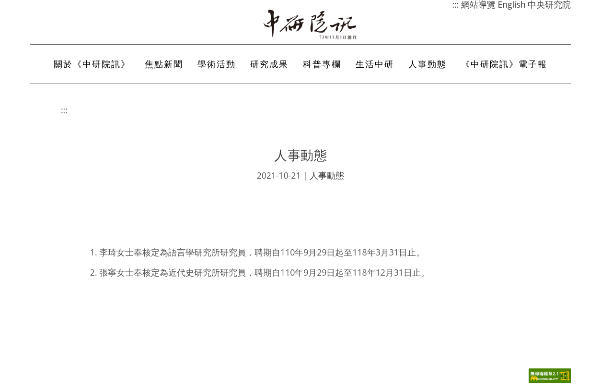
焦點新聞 (164, 64)
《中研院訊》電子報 (504, 64)
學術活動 (216, 64)
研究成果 (269, 64)
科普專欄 (322, 64)
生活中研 (375, 64)
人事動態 (427, 64)
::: (64, 110)
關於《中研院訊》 (92, 64)
